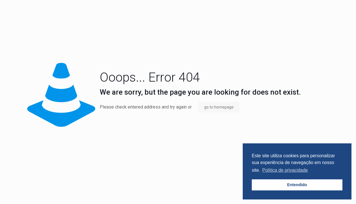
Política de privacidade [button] (285, 170)
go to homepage (219, 107)
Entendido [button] (297, 184)
